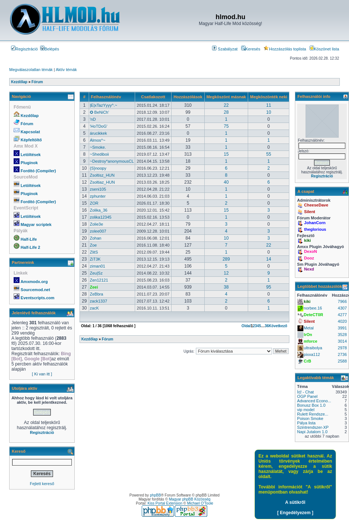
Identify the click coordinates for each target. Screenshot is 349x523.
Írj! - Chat (305, 392)
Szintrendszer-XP (313, 427)
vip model (305, 409)
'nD (93, 119)
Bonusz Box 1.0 (311, 405)
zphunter (98, 196)
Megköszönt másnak (226, 97)
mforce (310, 341)
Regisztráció (24, 49)
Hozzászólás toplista (285, 49)
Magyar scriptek (36, 224)
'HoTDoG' (98, 126)
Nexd (309, 269)
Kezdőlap (30, 115)
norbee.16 (313, 308)
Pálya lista (306, 423)
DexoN (310, 251)
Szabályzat (224, 49)
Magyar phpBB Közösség (190, 499)
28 (226, 112)
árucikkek (98, 133)
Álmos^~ (97, 140)
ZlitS (94, 252)
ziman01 (97, 266)
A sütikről (295, 502)
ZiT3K (95, 259)
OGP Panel (307, 396)
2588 (342, 361)
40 (226, 182)
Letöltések (30, 154)
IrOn (308, 334)
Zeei (94, 287)
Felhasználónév (106, 97)
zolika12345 (101, 217)
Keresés (250, 49)
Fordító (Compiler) (38, 171)
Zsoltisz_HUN (102, 175)
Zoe (93, 245)
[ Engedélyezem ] (295, 512)
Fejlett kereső (42, 483)
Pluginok (29, 162)
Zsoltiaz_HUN (102, 182)
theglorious (315, 229)
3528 (342, 334)
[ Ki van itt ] (42, 374)
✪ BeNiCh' (99, 112)
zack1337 (98, 301)
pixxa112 (312, 354)
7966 (342, 301)
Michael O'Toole (200, 503)
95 (268, 287)
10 (268, 112)
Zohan (95, 238)
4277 (342, 314)
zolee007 (98, 231)
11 (268, 105)
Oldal (246, 326)
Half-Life (29, 239)
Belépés (49, 49)
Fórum (27, 123)
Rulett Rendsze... (312, 414)
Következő (278, 326)
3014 (342, 341)
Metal (309, 328)
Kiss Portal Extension (165, 503)
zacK (94, 308)
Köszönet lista (324, 49)
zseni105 (98, 189)
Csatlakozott (153, 97)
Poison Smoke (310, 418)
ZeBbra (96, 294)
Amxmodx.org (34, 281)
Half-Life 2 (30, 247)
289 (226, 259)
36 (267, 326)
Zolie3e (96, 224)
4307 (342, 308)
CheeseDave (316, 205)
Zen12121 (99, 280)
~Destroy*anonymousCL (112, 161)
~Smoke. (98, 147)
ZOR (94, 203)
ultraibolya (313, 348)
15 (226, 154)
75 (226, 126)
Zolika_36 (98, 210)
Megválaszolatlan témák (31, 69)
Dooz (309, 258)
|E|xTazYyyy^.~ (103, 105)
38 (226, 287)
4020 (342, 321)
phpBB (155, 495)
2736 (342, 354)
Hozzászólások (187, 97)
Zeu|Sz (96, 273)
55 (268, 154)
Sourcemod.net (35, 289)
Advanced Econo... (314, 401)
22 (226, 105)
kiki (307, 240)
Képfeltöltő (31, 140)
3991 (342, 328)
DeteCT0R (313, 314)
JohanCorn (314, 222)
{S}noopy (98, 168)
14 (268, 259)
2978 (342, 348)
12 (226, 273)
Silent (309, 211)
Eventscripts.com (37, 298)
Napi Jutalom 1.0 (312, 432)
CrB (307, 361)
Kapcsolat (30, 132)
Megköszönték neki (268, 97)
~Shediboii (99, 154)
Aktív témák (66, 69)
